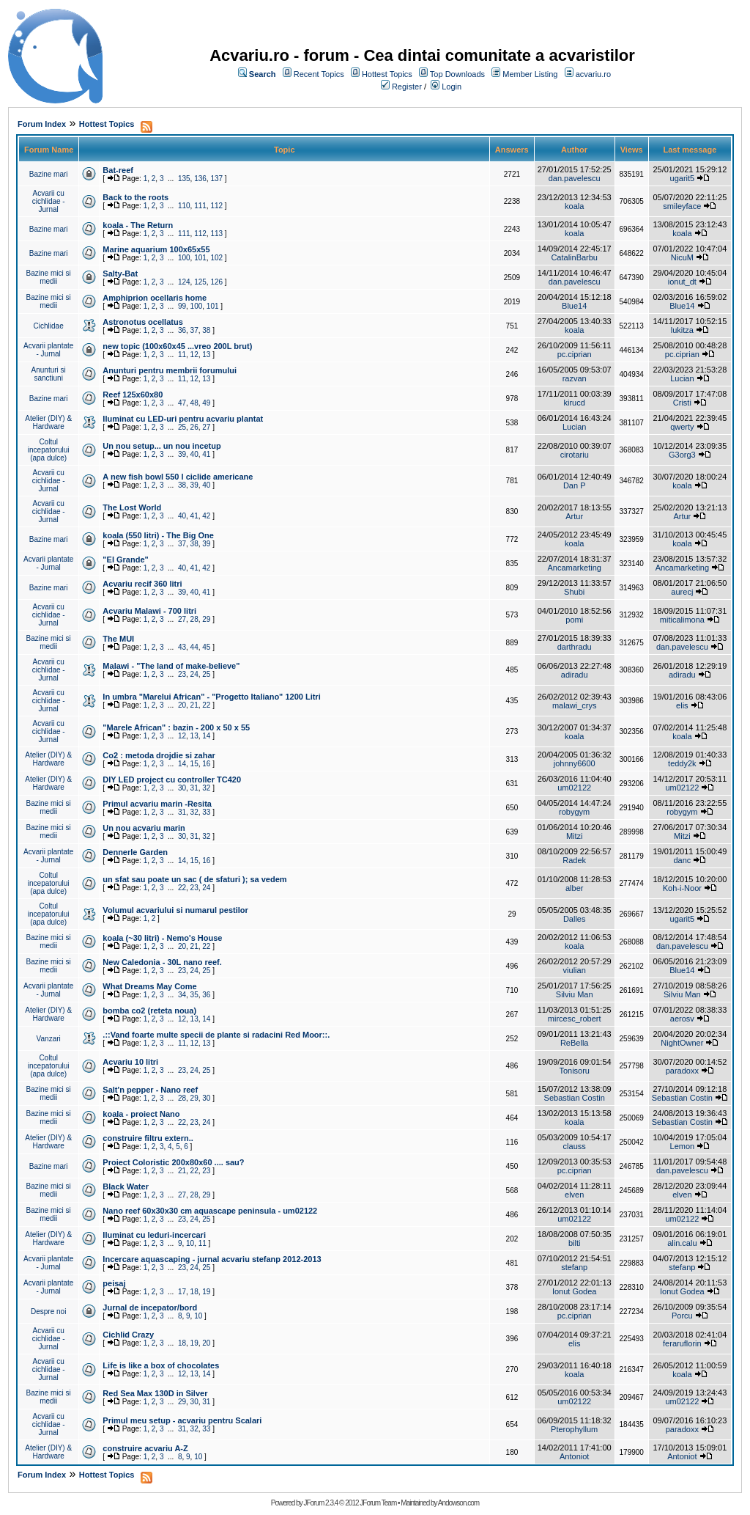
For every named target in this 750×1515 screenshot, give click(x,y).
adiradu (574, 674)
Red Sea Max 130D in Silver (155, 1393)
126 (216, 282)
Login (451, 86)
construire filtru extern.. (148, 1138)
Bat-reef (118, 170)
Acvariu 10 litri (130, 1061)
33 (206, 812)
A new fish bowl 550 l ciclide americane (178, 476)
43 (182, 647)
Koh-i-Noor (682, 888)
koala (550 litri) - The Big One (158, 535)
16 (206, 764)
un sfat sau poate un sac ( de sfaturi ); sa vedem (194, 879)
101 (200, 258)
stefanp (574, 1267)
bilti (574, 1243)
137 (216, 179)
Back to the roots (135, 197)
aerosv (682, 1018)
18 (194, 1292)
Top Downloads (457, 74)
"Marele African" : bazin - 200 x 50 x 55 (176, 727)
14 (206, 736)
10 (190, 1243)
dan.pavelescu (575, 178)
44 (194, 647)
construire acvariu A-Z (145, 1448)
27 (206, 427)
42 (206, 516)
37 (194, 330)
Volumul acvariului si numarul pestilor (175, 910)
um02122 (574, 787)
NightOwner (682, 1042)
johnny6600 (574, 763)
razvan (574, 378)
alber (574, 888)
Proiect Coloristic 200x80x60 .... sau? (173, 1162)
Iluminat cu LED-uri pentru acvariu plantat (183, 418)
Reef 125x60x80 (133, 394)
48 (194, 403)
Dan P (574, 485)
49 (206, 403)
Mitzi (574, 836)
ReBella (574, 1042)
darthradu (574, 646)
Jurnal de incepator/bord (150, 1307)
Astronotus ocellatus (142, 322)
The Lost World (132, 507)
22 (206, 705)
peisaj (114, 1283)
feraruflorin (682, 1343)
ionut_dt (682, 281)
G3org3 (682, 454)
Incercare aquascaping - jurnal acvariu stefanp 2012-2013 (212, 1259)
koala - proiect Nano (141, 1113)
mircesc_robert (574, 1018)
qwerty (682, 426)
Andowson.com (458, 1503)
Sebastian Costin (574, 1097)
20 (182, 705)
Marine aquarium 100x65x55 (156, 249)
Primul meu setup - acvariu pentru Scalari (182, 1420)
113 (216, 234)
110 (184, 206)
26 (194, 427)
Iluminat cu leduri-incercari (154, 1234)
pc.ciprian (574, 354)
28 (194, 619)
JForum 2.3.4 (320, 1503)
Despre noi (48, 1311)
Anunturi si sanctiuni (48, 374)
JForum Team (378, 1503)
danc (682, 860)
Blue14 (574, 305)
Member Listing (529, 74)
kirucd (574, 402)
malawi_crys (574, 705)
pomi (574, 619)
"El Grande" (125, 559)
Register (407, 86)
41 (206, 454)
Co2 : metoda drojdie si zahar (159, 755)
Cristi (682, 402)
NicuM (682, 257)
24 (194, 674)
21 (194, 705)
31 (194, 788)
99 (182, 306)
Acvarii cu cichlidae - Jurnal (48, 201)
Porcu (682, 1315)
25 (182, 427)
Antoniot (574, 1456)
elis (682, 705)
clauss (574, 1146)
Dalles (574, 918)
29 (206, 619)
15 (194, 764)
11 (182, 355)
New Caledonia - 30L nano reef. (162, 962)
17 (182, 1292)
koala (574, 206)
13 (206, 355)
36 (182, 330)
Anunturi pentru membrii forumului (170, 370)
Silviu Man (574, 994)
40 (194, 454)
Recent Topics (319, 74)
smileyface (682, 206)
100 (184, 258)
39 (182, 454)
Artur (574, 516)
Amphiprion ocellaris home (155, 297)
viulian (574, 970)
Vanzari (49, 1039)
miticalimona (682, 619)
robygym (574, 811)
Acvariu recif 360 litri (142, 583)
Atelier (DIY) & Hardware (48, 422)
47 (182, 403)
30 (182, 788)
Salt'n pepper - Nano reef (150, 1089)
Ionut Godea (574, 1291)
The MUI (118, 638)
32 (206, 788)
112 (216, 206)
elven (574, 1194)
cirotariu (574, 454)
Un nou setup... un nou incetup (161, 445)
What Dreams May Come (149, 986)
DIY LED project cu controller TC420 (172, 779)
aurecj (682, 591)
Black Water (126, 1186)
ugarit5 (682, 178)
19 (206, 1292)
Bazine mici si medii (48, 277)
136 (200, 179)
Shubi (574, 591)
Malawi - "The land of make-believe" (171, 665)
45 (206, 647)
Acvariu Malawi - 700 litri (149, 610)
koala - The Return (138, 225)
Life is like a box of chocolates (161, 1365)
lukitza (682, 330)
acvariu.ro (593, 74)
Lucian (682, 378)
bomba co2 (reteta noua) (149, 1010)
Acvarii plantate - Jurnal (48, 350)
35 (194, 995)
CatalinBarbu (574, 257)
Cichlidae (49, 326)
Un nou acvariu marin (144, 827)
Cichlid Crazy (128, 1334)
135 (184, 179)
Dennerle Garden (135, 852)
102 (216, 258)
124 (184, 282)
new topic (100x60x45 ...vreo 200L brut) (177, 346)
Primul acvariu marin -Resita (157, 803)
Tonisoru (574, 1070)
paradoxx (682, 1070)
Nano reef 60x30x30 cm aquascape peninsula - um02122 (210, 1210)
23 (182, 674)
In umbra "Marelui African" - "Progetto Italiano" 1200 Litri (211, 696)
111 (200, 206)
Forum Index (42, 124)
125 (200, 282)
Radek (574, 860)
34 (182, 995)
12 (194, 355)
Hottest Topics (387, 74)
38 (206, 330)
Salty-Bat (120, 273)
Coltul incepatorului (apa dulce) (49, 450)
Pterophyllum (574, 1429)
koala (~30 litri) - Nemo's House (162, 937)
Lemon (682, 1146)
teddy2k (682, 763)
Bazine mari (48, 174)
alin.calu (682, 1243)
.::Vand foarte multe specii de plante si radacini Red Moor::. (216, 1034)
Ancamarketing (574, 567)
